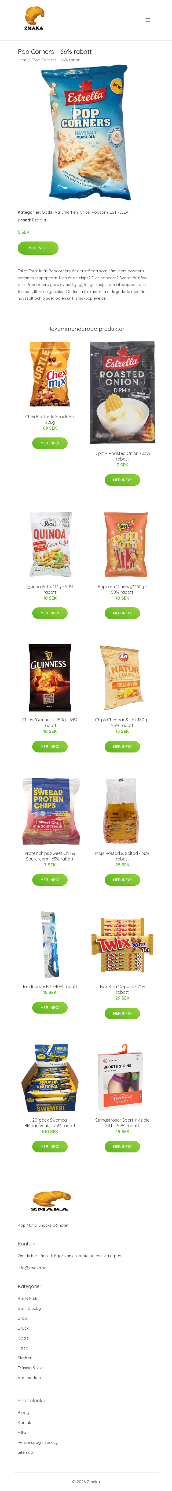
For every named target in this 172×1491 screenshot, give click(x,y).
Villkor (23, 1432)
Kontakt (25, 1422)
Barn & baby (29, 1308)
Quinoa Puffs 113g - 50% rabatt (50, 589)
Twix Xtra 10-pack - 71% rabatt (122, 989)
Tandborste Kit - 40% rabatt (49, 986)
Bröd (22, 1318)
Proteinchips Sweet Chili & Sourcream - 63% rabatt (50, 856)
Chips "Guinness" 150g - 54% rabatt (50, 722)
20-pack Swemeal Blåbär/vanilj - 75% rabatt (49, 1122)
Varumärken (66, 212)
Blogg (23, 1412)
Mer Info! (38, 248)
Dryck (23, 1328)
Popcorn (100, 212)
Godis (47, 212)
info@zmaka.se (32, 1267)
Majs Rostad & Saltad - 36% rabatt (122, 856)
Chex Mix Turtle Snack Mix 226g (50, 419)
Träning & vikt (30, 1367)
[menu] (148, 20)
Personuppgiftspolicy (38, 1442)
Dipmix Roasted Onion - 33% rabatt (122, 456)
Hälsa (23, 1348)
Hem (22, 59)
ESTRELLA (119, 212)
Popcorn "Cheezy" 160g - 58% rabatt (122, 589)
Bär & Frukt (28, 1298)
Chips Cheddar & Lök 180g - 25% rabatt (122, 722)
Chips (85, 212)
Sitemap (25, 1452)
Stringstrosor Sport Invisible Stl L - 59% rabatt (122, 1122)
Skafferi (25, 1357)
